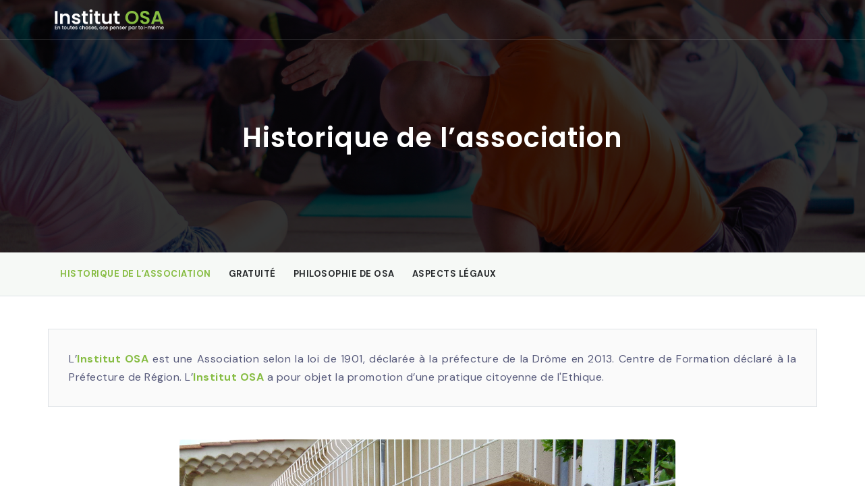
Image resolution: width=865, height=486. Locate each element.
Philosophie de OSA (344, 273)
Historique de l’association (135, 273)
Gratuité (252, 273)
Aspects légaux (454, 273)
